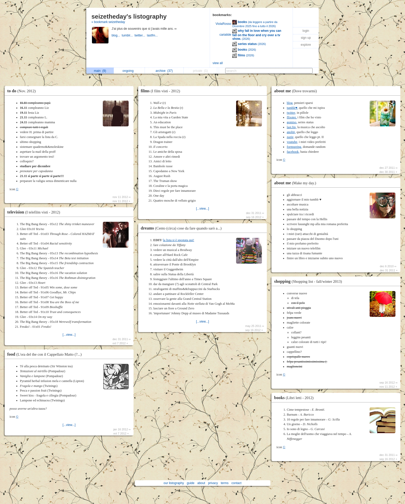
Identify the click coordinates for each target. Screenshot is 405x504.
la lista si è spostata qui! (178, 240)
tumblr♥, (292, 108)
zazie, (290, 137)
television (35, 212)
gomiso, (292, 122)
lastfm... (153, 35)
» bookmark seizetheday (108, 22)
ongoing (129, 71)
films (162, 90)
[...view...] (69, 335)
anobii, (291, 132)
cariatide (225, 34)
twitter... (141, 35)
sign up (306, 38)
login (305, 31)
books (295, 397)
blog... (117, 35)
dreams (182, 228)
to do (22, 90)
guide (190, 483)
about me (296, 90)
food (45, 354)
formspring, (294, 147)
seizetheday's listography (129, 16)
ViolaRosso (223, 24)
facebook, (293, 152)
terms (225, 483)
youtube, (292, 142)
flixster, (292, 117)
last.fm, (292, 127)
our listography (173, 483)
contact (236, 483)
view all (218, 63)
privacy (213, 483)
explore (306, 45)
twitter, (291, 112)
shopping (309, 281)
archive (164, 71)
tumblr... (128, 35)
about (201, 483)
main (100, 71)
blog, (290, 103)
